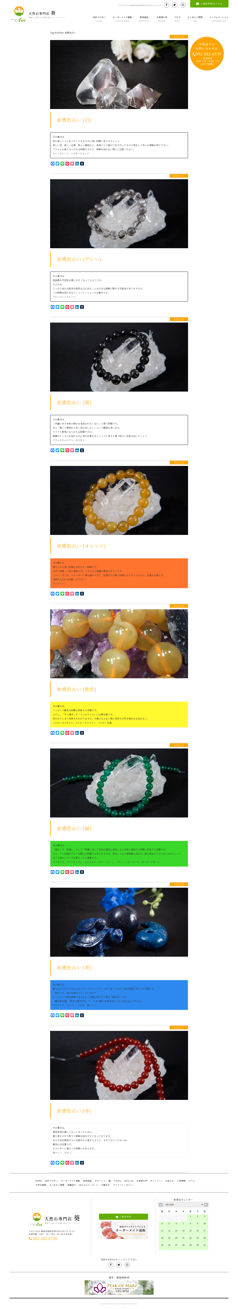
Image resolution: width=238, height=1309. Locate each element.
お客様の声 (161, 19)
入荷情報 (181, 1180)
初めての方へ (99, 19)
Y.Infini (118, 1180)
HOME (39, 1180)
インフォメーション (218, 19)
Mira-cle (129, 1180)
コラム (192, 1180)
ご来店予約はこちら (209, 3)
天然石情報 (41, 1184)
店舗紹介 (71, 1184)
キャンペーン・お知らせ (162, 1180)
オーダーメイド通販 (122, 19)
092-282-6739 (43, 1238)
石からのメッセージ (88, 1184)
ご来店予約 (123, 1216)
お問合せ (105, 1184)
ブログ (177, 19)
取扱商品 (144, 19)
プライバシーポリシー (123, 1184)
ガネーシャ (100, 1180)
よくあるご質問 (194, 19)
